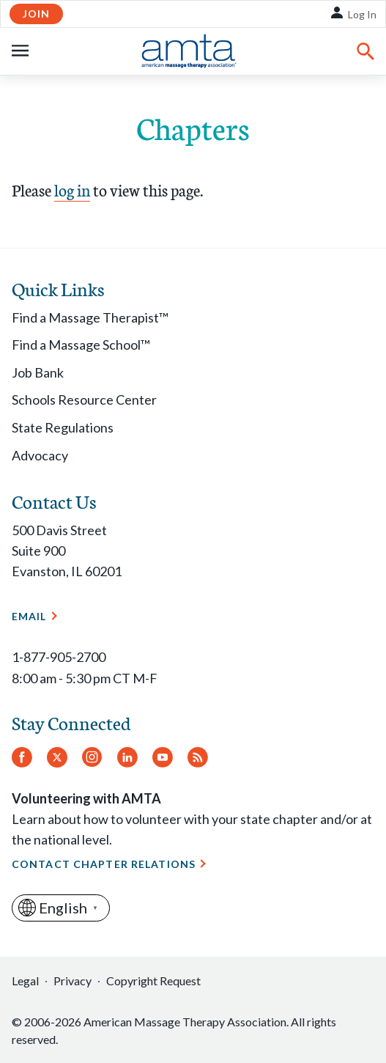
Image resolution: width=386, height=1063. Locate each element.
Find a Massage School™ (81, 344)
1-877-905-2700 (58, 657)
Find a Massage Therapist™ (90, 317)
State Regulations (63, 427)
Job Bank (38, 372)
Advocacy (40, 455)
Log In (362, 14)
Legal (25, 980)
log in (72, 189)
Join (36, 13)
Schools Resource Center (84, 399)
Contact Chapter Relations (104, 864)
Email (29, 616)
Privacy (72, 980)
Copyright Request (153, 980)
